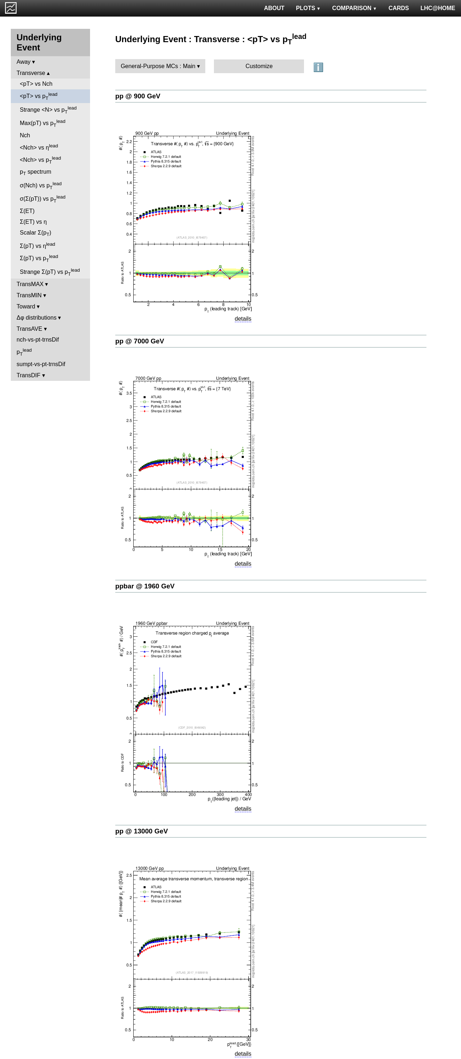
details (243, 319)
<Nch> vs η (39, 147)
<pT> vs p (39, 96)
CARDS (399, 8)
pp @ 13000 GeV (141, 831)
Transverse (31, 73)
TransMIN (29, 295)
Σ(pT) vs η (37, 245)
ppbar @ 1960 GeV (145, 586)
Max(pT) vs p (43, 123)
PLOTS (308, 8)
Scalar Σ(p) (35, 233)
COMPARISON (354, 8)
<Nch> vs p (40, 160)
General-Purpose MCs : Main (158, 66)
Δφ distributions (37, 318)
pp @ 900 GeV (137, 96)
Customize (259, 66)
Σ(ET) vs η (33, 222)
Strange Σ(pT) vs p (50, 272)
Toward (26, 306)
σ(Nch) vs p (41, 185)
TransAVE (29, 329)
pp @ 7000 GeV (139, 341)
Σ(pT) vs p (39, 258)
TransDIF (28, 375)
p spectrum (35, 172)
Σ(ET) (27, 211)
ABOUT (274, 8)
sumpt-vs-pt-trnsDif (41, 364)
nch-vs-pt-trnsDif (38, 340)
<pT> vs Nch (36, 84)
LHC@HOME (438, 8)
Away (24, 62)
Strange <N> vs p (48, 110)
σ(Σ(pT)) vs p (43, 199)
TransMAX (30, 284)
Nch (25, 135)
